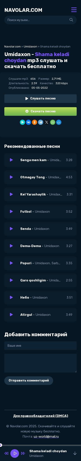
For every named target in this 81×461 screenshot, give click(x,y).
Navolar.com (12, 46)
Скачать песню (40, 111)
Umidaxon (30, 46)
